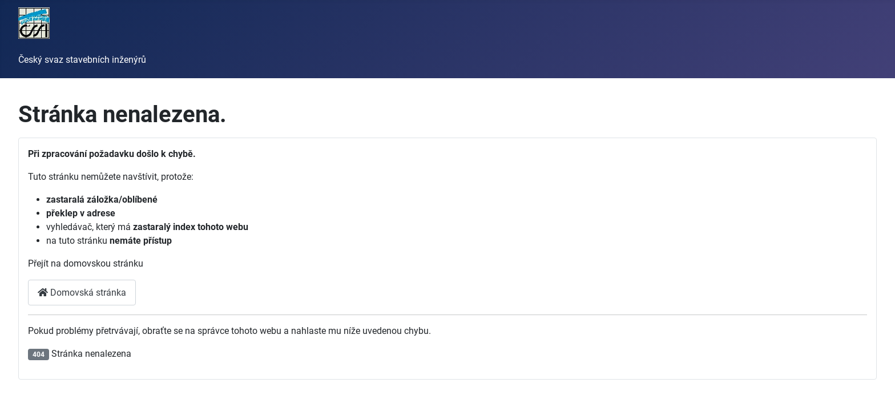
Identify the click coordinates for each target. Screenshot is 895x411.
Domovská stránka (82, 292)
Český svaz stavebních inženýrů (82, 59)
